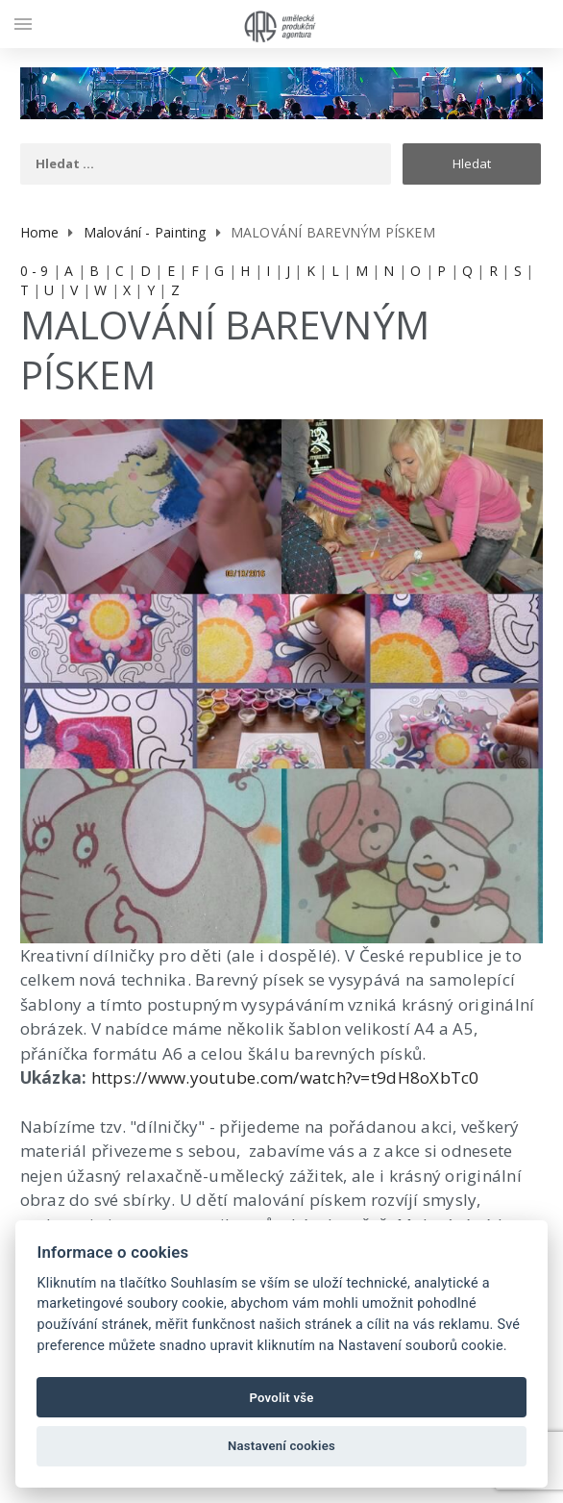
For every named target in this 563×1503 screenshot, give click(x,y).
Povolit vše (281, 1397)
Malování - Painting (145, 232)
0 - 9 (34, 271)
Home (40, 232)
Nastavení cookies (281, 1446)
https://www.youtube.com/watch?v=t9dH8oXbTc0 (285, 1077)
